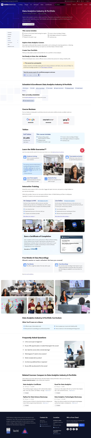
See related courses (28, 24)
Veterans (74, 4)
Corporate (69, 4)
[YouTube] (71, 429)
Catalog (85, 4)
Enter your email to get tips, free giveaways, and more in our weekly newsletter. (75, 421)
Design (26, 4)
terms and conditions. (29, 274)
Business (36, 4)
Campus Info (56, 427)
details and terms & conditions (58, 152)
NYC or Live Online (42, 13)
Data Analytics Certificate (46, 67)
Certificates (48, 4)
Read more (48, 390)
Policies (24, 90)
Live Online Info (56, 433)
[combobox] (60, 4)
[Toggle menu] (90, 4)
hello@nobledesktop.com (30, 97)
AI (31, 4)
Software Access (69, 88)
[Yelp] (68, 429)
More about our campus (29, 216)
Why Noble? (80, 4)
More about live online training (62, 216)
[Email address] (72, 425)
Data (42, 4)
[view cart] (82, 1)
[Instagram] (77, 429)
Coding (20, 4)
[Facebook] (74, 429)
